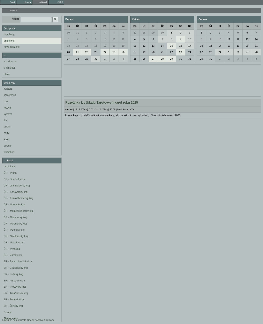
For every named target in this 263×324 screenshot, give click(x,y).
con (6, 101)
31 (77, 32)
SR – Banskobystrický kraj (18, 261)
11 (114, 39)
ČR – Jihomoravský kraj (17, 185)
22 (86, 52)
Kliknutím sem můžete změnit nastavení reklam (28, 320)
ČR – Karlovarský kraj (16, 192)
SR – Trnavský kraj (14, 299)
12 (123, 39)
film (6, 120)
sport (6, 139)
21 (77, 52)
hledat (15, 18)
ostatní (7, 126)
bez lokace (9, 166)
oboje (7, 74)
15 (86, 45)
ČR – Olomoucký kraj (15, 217)
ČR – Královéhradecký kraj (18, 198)
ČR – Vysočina (12, 249)
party (6, 133)
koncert (8, 88)
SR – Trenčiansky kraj (16, 293)
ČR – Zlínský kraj (13, 255)
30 (68, 32)
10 (105, 39)
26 (123, 52)
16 (95, 45)
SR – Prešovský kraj (15, 286)
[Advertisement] (162, 80)
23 (95, 52)
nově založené (12, 46)
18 (114, 45)
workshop (9, 152)
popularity (9, 34)
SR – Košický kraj (13, 274)
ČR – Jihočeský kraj (14, 179)
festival (7, 107)
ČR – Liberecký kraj (14, 204)
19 (123, 45)
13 (68, 45)
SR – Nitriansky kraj (14, 280)
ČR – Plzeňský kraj (14, 229)
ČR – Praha (10, 172)
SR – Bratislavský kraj (16, 267)
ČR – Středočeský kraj (16, 236)
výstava (8, 114)
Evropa (8, 312)
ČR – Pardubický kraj (15, 223)
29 (86, 58)
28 (77, 58)
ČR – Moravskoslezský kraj (18, 210)
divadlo (8, 145)
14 (77, 45)
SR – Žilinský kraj (13, 305)
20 (68, 52)
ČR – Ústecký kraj (13, 242)
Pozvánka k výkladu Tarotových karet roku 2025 (101, 102)
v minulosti (9, 67)
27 (68, 58)
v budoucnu (10, 61)
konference (10, 95)
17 (105, 45)
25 (114, 52)
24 (105, 52)
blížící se (9, 40)
